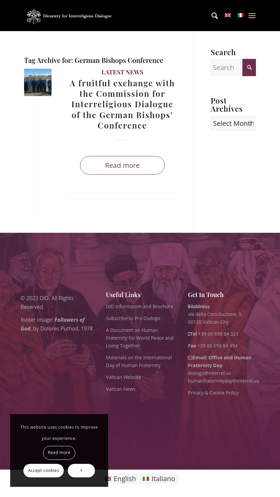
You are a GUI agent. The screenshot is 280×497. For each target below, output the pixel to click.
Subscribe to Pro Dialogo (133, 318)
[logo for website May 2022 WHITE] (70, 15)
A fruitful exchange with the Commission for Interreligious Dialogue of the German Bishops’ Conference (122, 104)
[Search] (211, 15)
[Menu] (252, 15)
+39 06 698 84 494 (213, 345)
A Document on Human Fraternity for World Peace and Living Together (140, 338)
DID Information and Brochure (139, 306)
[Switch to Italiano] (158, 478)
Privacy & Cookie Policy (213, 392)
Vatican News (121, 389)
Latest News (122, 72)
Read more (122, 165)
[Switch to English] (120, 478)
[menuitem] (211, 15)
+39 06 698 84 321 (218, 334)
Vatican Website (123, 377)
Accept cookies (43, 470)
